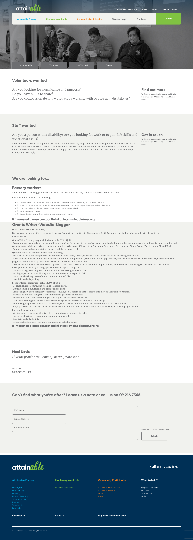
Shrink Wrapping (19, 499)
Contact (154, 9)
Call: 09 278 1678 (169, 9)
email (143, 99)
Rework (15, 502)
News (144, 9)
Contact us (18, 515)
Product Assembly (20, 496)
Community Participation (89, 19)
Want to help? (149, 480)
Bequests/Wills (25, 65)
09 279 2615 (158, 97)
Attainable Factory (26, 19)
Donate (168, 18)
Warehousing (18, 505)
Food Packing (18, 490)
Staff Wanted (82, 65)
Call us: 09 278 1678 (164, 467)
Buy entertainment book (112, 515)
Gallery (109, 65)
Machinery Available (56, 19)
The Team (141, 19)
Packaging (17, 487)
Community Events (106, 490)
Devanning (17, 508)
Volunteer (53, 65)
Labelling (16, 493)
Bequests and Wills (149, 487)
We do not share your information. (155, 430)
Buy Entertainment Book (127, 9)
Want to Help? (119, 19)
